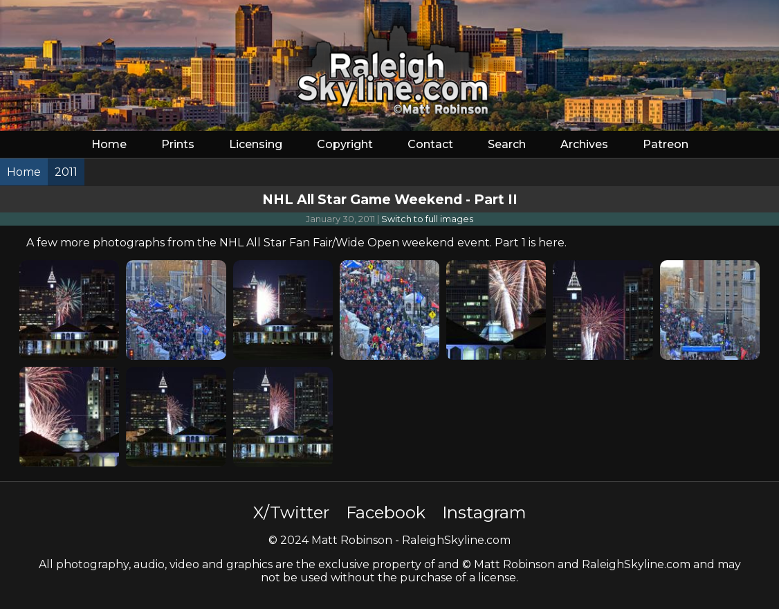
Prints (177, 144)
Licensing (255, 144)
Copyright (345, 144)
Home (109, 144)
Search (507, 144)
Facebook (385, 512)
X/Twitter (291, 512)
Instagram (484, 512)
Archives (584, 144)
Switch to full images (427, 219)
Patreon (665, 144)
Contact (430, 144)
